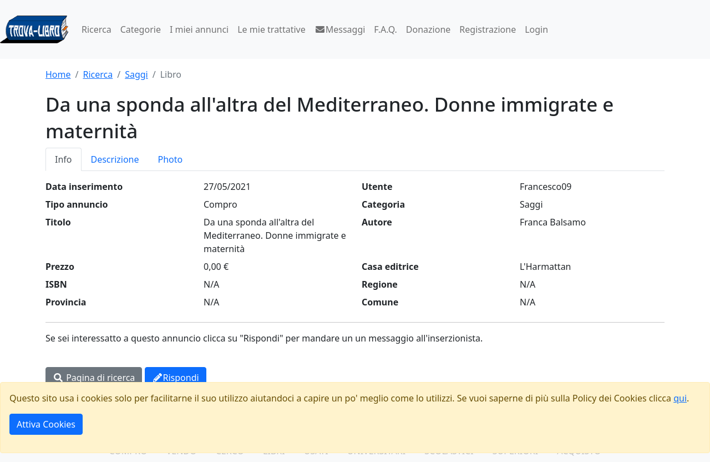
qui (680, 398)
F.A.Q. (385, 29)
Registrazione (487, 29)
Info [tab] (63, 159)
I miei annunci (199, 29)
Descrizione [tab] (115, 159)
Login (536, 29)
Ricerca (96, 29)
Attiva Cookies (46, 424)
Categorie (140, 29)
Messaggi (340, 29)
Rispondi (175, 377)
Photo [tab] (170, 159)
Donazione (428, 29)
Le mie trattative (271, 29)
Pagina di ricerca (94, 377)
